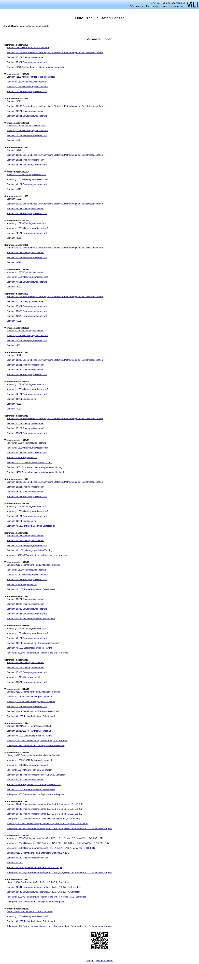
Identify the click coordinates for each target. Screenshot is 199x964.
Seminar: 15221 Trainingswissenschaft (25, 57)
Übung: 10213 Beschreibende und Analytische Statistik (33, 565)
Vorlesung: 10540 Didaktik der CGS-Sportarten (29, 770)
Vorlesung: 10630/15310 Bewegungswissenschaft (31, 701)
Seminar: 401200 (15, 862)
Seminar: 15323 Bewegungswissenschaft (27, 316)
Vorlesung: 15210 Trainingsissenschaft (25, 272)
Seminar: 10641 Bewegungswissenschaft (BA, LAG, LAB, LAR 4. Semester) (44, 887)
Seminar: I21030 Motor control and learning (28, 47)
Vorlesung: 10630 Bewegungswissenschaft (27, 765)
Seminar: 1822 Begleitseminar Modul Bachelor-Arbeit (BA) (35, 867)
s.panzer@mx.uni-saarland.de (34, 26)
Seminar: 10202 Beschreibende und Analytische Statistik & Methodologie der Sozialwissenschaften (55, 52)
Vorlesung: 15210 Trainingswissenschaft (26, 81)
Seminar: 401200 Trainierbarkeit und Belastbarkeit (31, 526)
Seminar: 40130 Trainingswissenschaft (25, 779)
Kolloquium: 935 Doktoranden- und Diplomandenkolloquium (35, 745)
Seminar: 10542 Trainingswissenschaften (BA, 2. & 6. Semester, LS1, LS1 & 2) (45, 804)
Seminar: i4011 (14, 140)
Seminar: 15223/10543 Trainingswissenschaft (29, 731)
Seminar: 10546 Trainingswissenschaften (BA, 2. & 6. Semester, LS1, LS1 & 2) (45, 814)
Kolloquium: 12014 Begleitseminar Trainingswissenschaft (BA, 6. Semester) (43, 818)
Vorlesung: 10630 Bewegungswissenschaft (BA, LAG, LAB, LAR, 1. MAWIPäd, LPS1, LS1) (51, 848)
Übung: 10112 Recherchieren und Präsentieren (29, 911)
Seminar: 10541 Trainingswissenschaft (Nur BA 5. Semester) (36, 774)
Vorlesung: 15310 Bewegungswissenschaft (27, 86)
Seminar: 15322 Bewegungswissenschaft (27, 311)
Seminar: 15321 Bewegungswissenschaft (27, 62)
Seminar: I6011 (14, 408)
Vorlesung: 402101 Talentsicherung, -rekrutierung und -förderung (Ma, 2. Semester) (47, 823)
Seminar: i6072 (14, 150)
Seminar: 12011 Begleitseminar (22, 399)
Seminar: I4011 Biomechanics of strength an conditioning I (35, 467)
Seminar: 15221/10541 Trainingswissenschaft (29, 726)
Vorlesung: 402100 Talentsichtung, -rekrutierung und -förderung (37, 555)
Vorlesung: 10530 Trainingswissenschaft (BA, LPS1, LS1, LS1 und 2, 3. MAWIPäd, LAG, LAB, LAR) (55, 838)
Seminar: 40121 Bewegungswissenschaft (27, 91)
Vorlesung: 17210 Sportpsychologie (24, 677)
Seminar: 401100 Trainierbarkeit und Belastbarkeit (31, 589)
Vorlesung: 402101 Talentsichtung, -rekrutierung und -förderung (37, 740)
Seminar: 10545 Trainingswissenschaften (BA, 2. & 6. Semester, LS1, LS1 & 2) (45, 809)
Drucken (90, 960)
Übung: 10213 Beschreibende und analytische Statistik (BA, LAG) (38, 853)
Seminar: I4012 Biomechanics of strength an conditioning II (35, 472)
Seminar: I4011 (14, 238)
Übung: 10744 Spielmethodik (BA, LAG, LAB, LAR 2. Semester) (38, 882)
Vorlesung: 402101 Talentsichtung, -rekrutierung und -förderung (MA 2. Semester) (46, 897)
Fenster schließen (104, 960)
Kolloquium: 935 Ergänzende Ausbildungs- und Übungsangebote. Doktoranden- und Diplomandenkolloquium (59, 828)
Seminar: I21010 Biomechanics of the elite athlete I (31, 77)
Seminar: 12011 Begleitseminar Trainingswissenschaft (33, 643)
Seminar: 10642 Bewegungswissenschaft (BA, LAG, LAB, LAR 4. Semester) (44, 892)
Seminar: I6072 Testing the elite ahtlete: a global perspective (36, 67)
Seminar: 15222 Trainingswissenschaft (25, 369)
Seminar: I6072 (14, 101)
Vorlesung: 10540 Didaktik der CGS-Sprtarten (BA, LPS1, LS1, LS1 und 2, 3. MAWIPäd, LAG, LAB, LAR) (58, 843)
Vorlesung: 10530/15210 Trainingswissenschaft (29, 696)
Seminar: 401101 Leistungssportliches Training (29, 462)
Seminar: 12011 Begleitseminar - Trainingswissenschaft (34, 784)
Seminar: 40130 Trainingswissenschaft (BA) (28, 857)
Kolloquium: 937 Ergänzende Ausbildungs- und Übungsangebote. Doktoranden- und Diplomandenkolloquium (59, 926)
